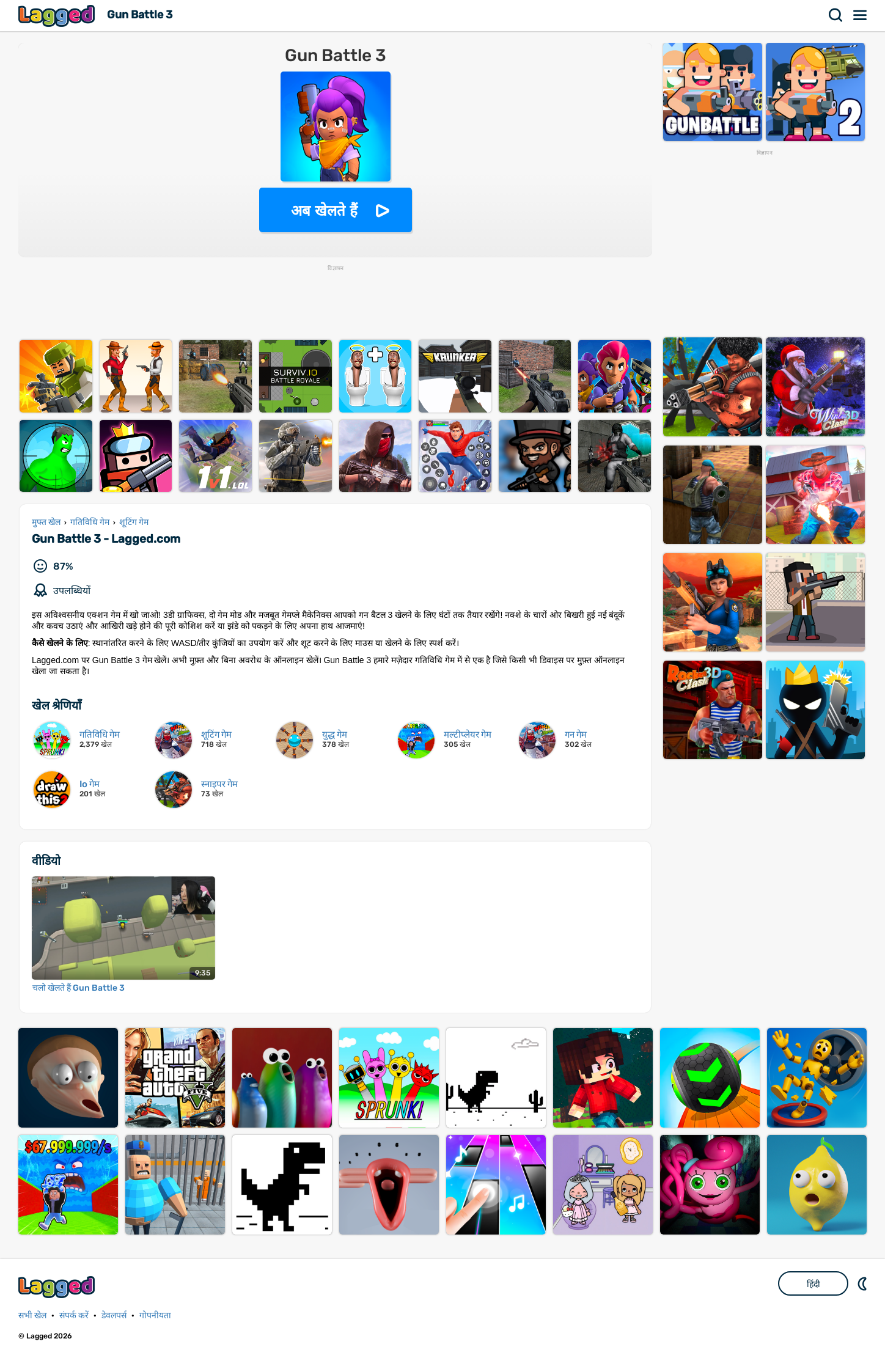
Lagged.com (58, 1286)
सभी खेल (32, 1315)
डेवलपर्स (114, 1315)
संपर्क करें (74, 1315)
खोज (836, 15)
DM (863, 1283)
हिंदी (813, 1284)
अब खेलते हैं (324, 210)
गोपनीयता (155, 1315)
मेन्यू (860, 15)
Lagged (58, 15)
